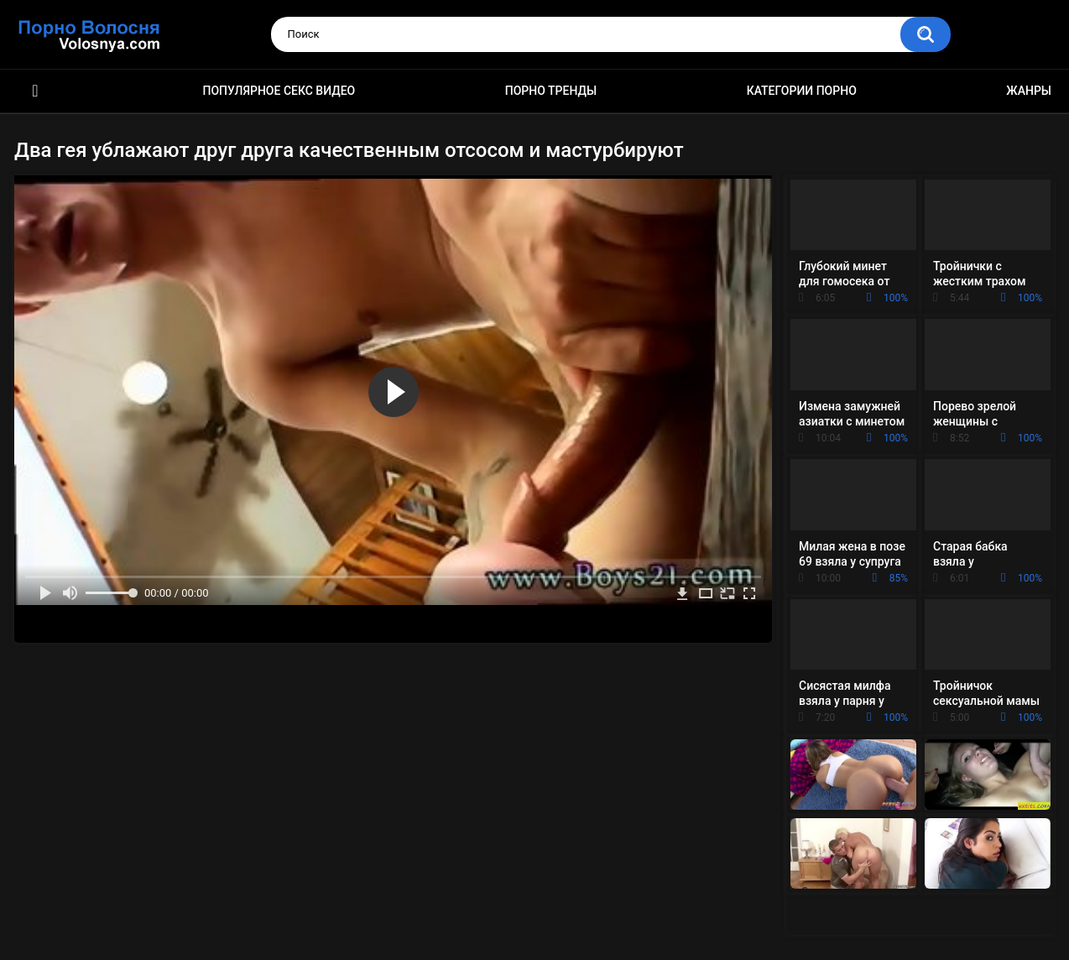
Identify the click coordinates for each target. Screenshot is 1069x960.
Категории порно (802, 90)
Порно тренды (551, 90)
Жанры (1028, 90)
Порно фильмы (35, 91)
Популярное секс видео (279, 90)
